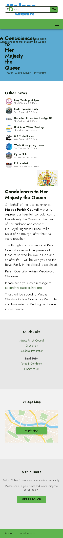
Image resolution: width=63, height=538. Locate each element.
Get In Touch (31, 499)
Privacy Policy (31, 369)
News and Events (18, 39)
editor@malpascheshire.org (23, 287)
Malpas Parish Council (31, 341)
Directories (32, 346)
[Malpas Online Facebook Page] (11, 10)
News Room (39, 39)
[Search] (29, 9)
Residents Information (31, 351)
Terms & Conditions (32, 364)
